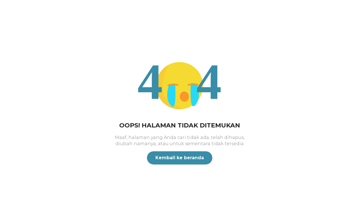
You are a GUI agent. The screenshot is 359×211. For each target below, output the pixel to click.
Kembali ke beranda (179, 157)
